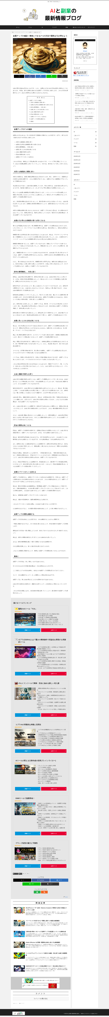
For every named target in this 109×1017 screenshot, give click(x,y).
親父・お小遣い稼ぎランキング (81, 75)
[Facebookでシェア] (31, 76)
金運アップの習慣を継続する (38, 119)
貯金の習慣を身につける (37, 114)
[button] (59, 76)
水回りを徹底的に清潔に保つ (38, 102)
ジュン (85, 51)
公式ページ (54, 631)
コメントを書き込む (41, 1000)
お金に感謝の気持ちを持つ (37, 112)
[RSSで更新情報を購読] (42, 892)
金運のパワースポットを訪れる (38, 117)
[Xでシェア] (22, 76)
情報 (20, 874)
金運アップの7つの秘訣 (35, 100)
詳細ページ (28, 631)
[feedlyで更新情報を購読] (39, 892)
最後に (32, 122)
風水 (28, 874)
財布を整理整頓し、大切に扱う (38, 107)
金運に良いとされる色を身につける (40, 109)
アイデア (15, 874)
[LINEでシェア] (50, 76)
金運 (24, 874)
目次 (39, 97)
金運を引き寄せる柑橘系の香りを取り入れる (42, 105)
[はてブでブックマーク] (40, 76)
